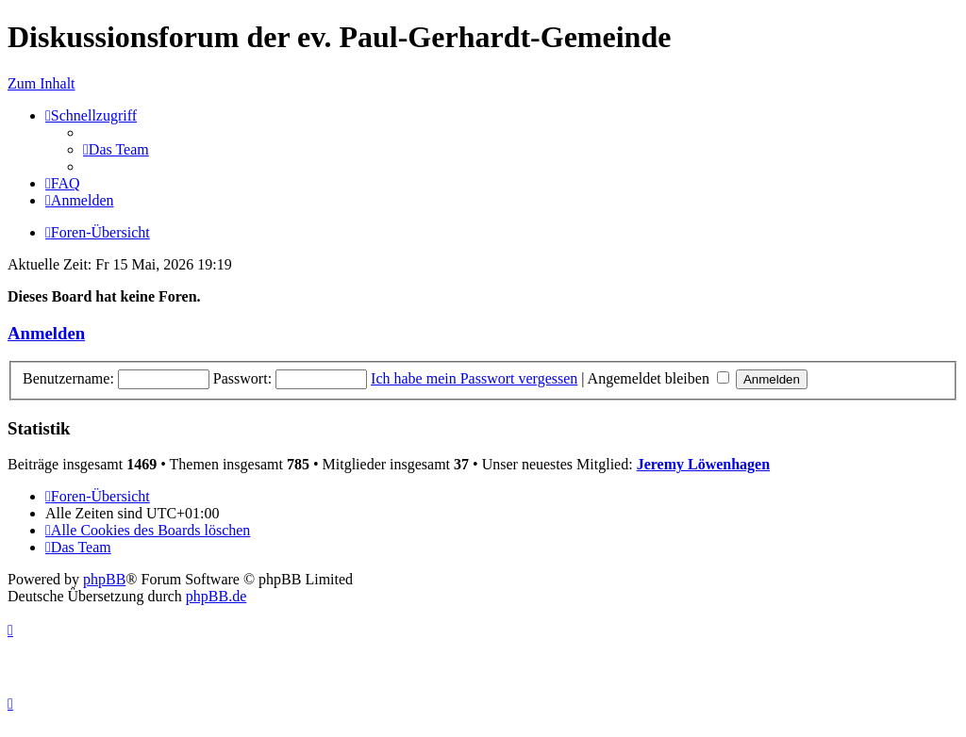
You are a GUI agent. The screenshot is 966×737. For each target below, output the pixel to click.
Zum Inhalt (41, 83)
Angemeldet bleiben (658, 378)
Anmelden (46, 333)
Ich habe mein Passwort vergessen (474, 378)
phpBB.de (216, 596)
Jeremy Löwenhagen (703, 464)
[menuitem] (116, 149)
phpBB (104, 579)
